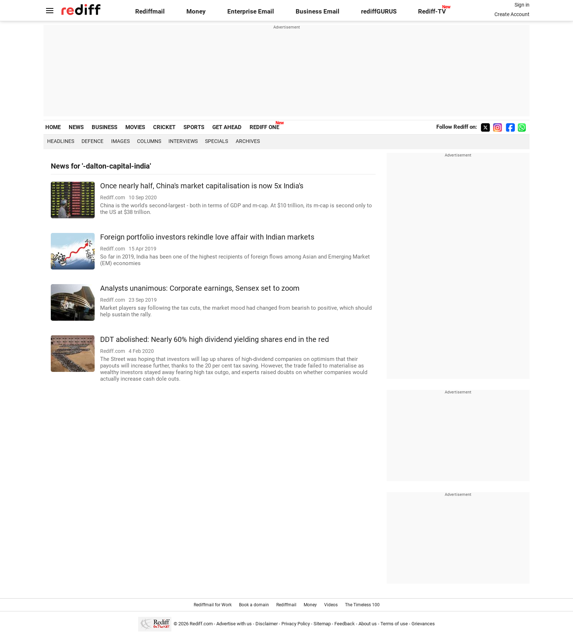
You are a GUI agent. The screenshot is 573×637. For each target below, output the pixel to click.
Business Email (317, 11)
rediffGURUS (378, 11)
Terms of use (394, 623)
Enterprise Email (250, 11)
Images (120, 141)
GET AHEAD (227, 127)
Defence (92, 141)
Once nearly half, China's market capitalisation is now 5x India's (201, 186)
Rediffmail (150, 11)
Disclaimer (266, 623)
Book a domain (254, 604)
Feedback (344, 623)
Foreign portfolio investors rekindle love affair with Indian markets (207, 237)
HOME (53, 127)
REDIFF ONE (264, 127)
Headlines (60, 141)
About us (367, 623)
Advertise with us (234, 623)
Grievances (423, 623)
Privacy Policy (295, 623)
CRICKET (164, 127)
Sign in (522, 5)
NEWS (76, 127)
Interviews (183, 141)
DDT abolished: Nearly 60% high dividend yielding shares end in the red (214, 339)
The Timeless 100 (362, 604)
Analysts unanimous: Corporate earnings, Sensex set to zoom (200, 288)
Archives (248, 141)
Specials (216, 141)
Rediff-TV (432, 11)
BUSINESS (104, 127)
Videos (331, 604)
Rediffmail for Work (213, 604)
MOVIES (135, 127)
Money (196, 11)
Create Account (512, 14)
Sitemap (322, 623)
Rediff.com (201, 623)
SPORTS (193, 127)
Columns (149, 141)
